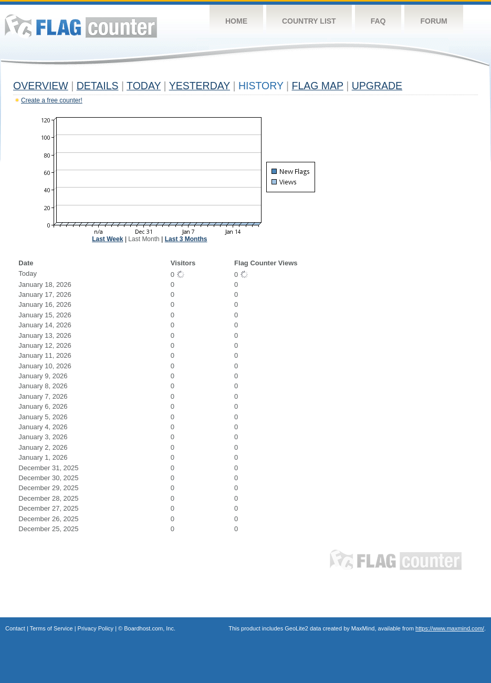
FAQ (378, 21)
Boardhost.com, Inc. (149, 628)
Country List (309, 21)
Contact (15, 628)
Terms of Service (51, 628)
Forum (433, 21)
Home (236, 21)
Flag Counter (81, 26)
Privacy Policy (95, 628)
